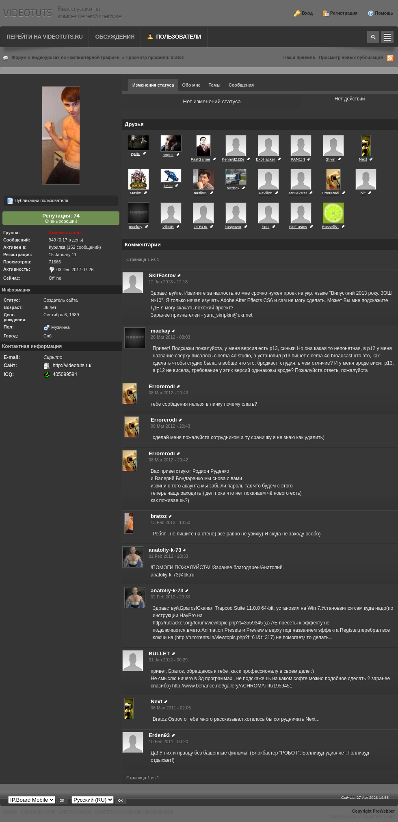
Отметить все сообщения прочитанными (134, 811)
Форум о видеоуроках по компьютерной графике (65, 57)
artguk (167, 154)
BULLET (159, 653)
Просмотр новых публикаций (351, 57)
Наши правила (299, 57)
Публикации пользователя (37, 201)
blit (363, 193)
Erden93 (159, 735)
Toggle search (373, 37)
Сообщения (241, 85)
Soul (265, 226)
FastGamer (200, 159)
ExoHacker (265, 159)
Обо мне (191, 85)
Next (363, 159)
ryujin (135, 153)
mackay (135, 226)
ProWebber (384, 811)
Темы (215, 85)
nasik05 (200, 193)
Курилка (57, 247)
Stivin (330, 159)
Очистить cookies (75, 811)
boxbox (233, 188)
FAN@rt (298, 159)
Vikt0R (168, 226)
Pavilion (266, 193)
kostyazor (233, 226)
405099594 (65, 374)
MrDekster (298, 193)
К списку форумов (38, 811)
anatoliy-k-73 (165, 550)
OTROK (201, 226)
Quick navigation (387, 37)
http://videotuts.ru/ (72, 365)
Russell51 (330, 226)
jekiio (168, 185)
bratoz (159, 516)
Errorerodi (331, 193)
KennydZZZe (233, 159)
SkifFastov (298, 226)
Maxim (135, 193)
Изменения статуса (153, 85)
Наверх (10, 811)
